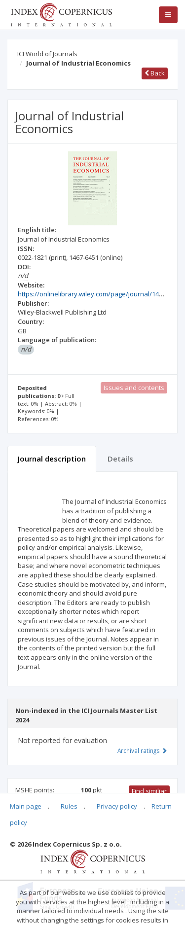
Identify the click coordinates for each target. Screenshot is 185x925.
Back (155, 73)
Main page (25, 806)
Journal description (52, 458)
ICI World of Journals (47, 53)
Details (120, 458)
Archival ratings (142, 750)
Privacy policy (117, 806)
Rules (69, 806)
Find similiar (149, 790)
